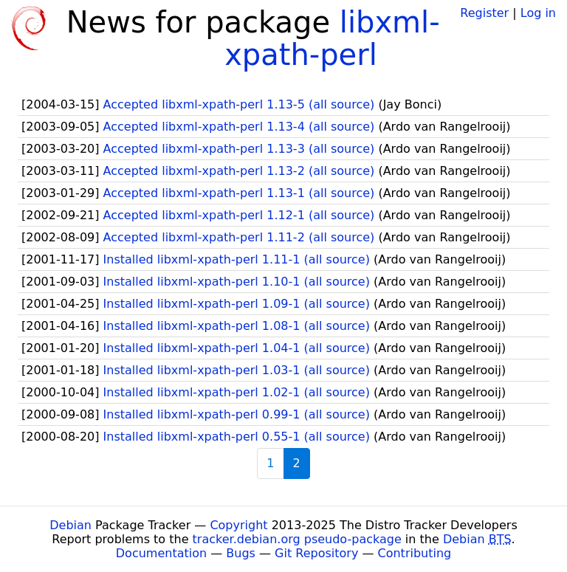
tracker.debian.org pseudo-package (297, 539)
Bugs (240, 553)
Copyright (238, 525)
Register (484, 13)
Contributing (415, 553)
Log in (538, 13)
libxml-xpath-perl (331, 38)
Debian (70, 525)
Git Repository (316, 553)
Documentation (161, 553)
